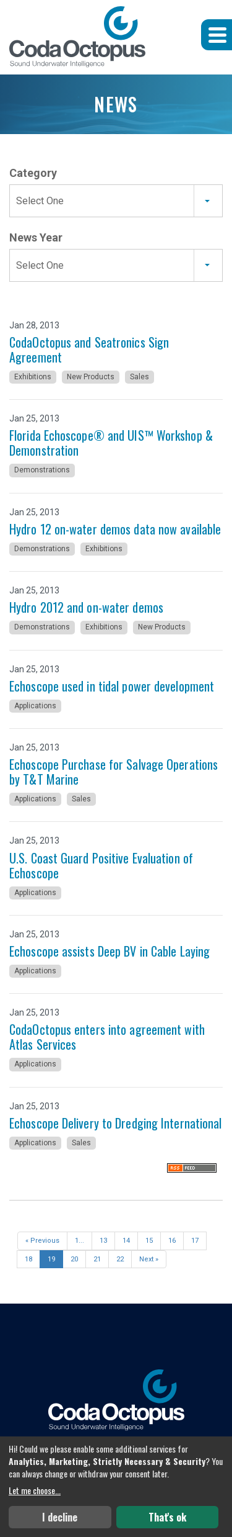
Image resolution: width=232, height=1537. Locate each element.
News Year (35, 237)
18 (28, 1259)
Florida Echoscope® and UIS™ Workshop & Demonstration (111, 442)
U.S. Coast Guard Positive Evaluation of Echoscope (101, 865)
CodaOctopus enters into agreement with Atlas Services (107, 1036)
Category (33, 172)
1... (79, 1241)
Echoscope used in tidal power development (111, 686)
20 (74, 1259)
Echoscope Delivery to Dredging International (115, 1123)
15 (149, 1241)
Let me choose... (35, 1490)
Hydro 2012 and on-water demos (86, 607)
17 (195, 1241)
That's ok (167, 1517)
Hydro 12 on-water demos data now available (115, 529)
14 (126, 1241)
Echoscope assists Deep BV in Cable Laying (109, 951)
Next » (148, 1259)
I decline (59, 1517)
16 (172, 1241)
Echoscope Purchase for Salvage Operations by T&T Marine (113, 771)
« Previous (42, 1241)
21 (97, 1259)
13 (103, 1241)
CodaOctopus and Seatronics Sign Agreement (89, 349)
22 (120, 1259)
